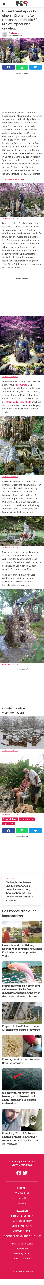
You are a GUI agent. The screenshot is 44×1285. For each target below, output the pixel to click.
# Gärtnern (8, 823)
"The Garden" (21, 384)
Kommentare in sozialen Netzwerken (22, 1235)
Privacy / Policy (22, 1253)
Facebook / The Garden (14, 179)
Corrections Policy (22, 1220)
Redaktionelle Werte (22, 1225)
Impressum (22, 1248)
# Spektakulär (10, 819)
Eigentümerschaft (22, 1230)
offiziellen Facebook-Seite (19, 401)
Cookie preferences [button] (22, 1258)
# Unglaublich (26, 819)
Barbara (15, 33)
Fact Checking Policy (22, 1215)
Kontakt (22, 1197)
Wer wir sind (22, 1193)
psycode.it (22, 1202)
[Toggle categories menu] (4, 3)
